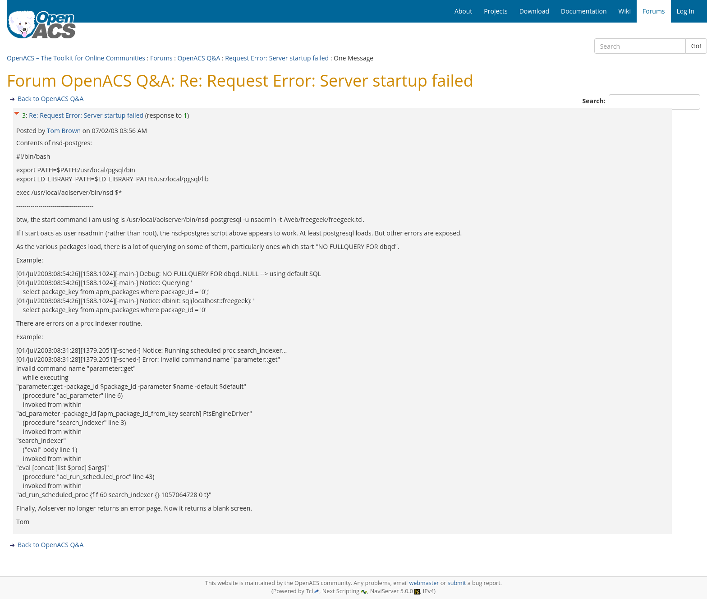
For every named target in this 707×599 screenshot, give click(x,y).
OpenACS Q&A (198, 58)
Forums (161, 58)
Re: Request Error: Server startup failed (86, 115)
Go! (696, 45)
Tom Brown (65, 130)
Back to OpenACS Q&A (50, 98)
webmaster (424, 583)
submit (457, 583)
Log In (685, 11)
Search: (595, 101)
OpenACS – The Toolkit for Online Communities (76, 58)
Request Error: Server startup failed (277, 58)
